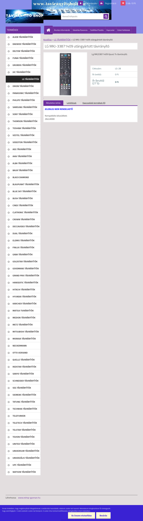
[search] (105, 16)
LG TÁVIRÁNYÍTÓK (62, 39)
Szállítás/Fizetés (97, 30)
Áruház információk (62, 30)
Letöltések (71, 103)
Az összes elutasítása (81, 515)
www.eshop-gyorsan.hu (29, 497)
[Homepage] (49, 30)
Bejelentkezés (91, 3)
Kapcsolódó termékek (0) (94, 103)
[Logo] (24, 16)
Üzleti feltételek (123, 30)
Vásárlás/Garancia (80, 30)
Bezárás (103, 515)
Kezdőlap (47, 39)
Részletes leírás (53, 103)
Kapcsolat (110, 30)
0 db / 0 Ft (131, 3)
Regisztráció (110, 3)
